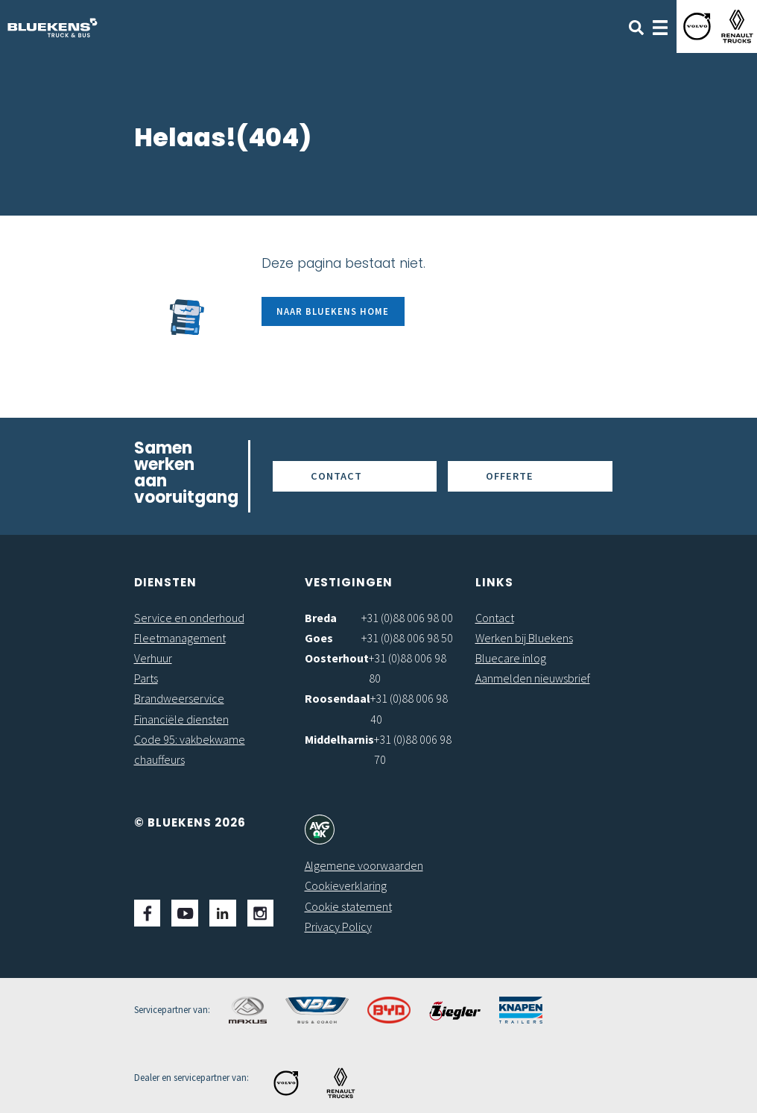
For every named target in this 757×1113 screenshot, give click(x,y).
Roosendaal (337, 698)
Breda (321, 617)
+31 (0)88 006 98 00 (407, 617)
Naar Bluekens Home (332, 311)
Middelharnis (339, 739)
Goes (319, 637)
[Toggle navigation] (660, 26)
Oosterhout (337, 657)
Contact (336, 476)
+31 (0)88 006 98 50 (407, 637)
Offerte (509, 476)
